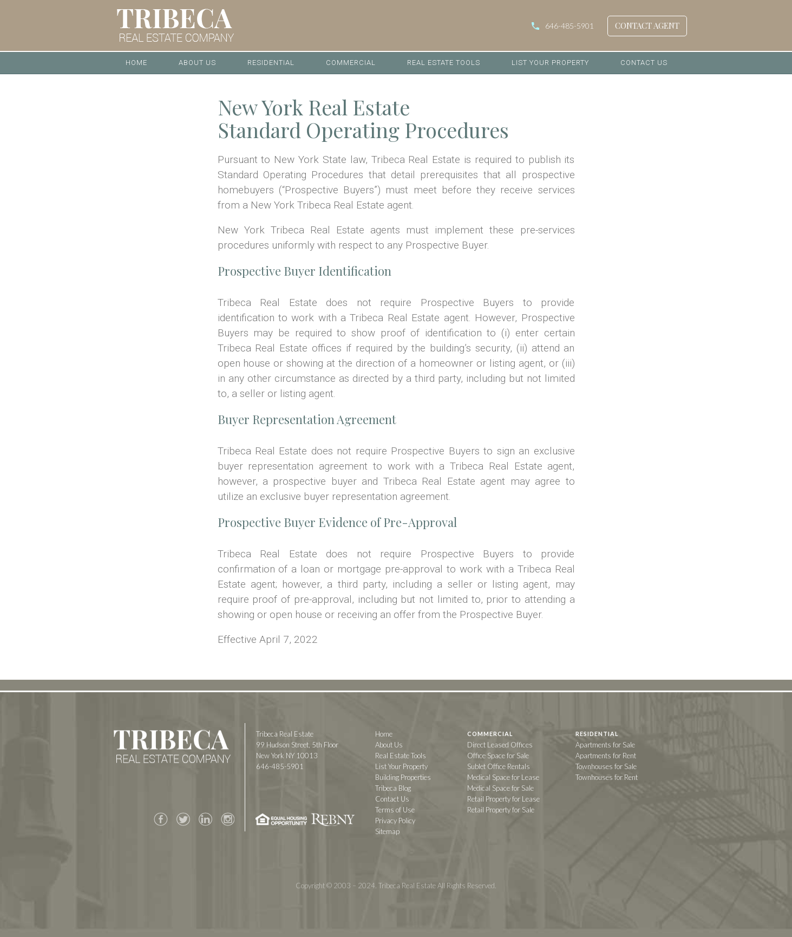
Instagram (227, 819)
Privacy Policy (395, 820)
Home (136, 62)
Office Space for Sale (498, 755)
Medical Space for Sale (500, 788)
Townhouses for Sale (606, 766)
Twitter (183, 819)
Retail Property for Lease (503, 799)
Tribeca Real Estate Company (171, 748)
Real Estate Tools (443, 62)
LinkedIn (205, 819)
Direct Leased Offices (500, 744)
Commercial (351, 62)
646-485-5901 (569, 25)
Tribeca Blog (393, 788)
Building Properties (403, 777)
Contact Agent (647, 25)
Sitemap (387, 831)
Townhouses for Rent (606, 777)
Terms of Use (395, 809)
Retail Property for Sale (500, 809)
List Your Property (550, 62)
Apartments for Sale (605, 744)
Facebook (161, 819)
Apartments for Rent (605, 755)
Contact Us (643, 62)
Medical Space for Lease (503, 777)
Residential (270, 62)
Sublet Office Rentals (498, 766)
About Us (197, 62)
